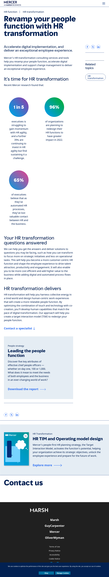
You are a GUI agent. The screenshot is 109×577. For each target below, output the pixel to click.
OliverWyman (54, 538)
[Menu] (103, 3)
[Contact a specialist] (19, 328)
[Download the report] (27, 389)
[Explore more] (47, 465)
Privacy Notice (54, 551)
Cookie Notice (54, 559)
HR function (10, 12)
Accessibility (55, 555)
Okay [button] (46, 573)
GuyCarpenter (54, 526)
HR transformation (33, 12)
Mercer (55, 532)
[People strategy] (16, 346)
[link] (6, 415)
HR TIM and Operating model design (68, 438)
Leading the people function (26, 353)
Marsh (54, 520)
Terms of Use (54, 546)
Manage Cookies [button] (63, 573)
